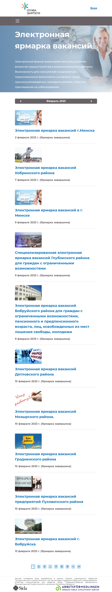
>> (79, 566)
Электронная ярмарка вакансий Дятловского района (45, 371)
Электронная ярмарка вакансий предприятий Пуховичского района (49, 499)
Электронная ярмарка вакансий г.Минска (54, 130)
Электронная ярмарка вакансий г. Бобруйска (47, 541)
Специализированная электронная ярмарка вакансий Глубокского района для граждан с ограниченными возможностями (52, 261)
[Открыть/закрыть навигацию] (17, 21)
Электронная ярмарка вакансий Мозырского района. (45, 414)
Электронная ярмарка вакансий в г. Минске (49, 213)
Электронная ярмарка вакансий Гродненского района (45, 456)
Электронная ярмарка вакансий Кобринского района (45, 170)
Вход (93, 8)
